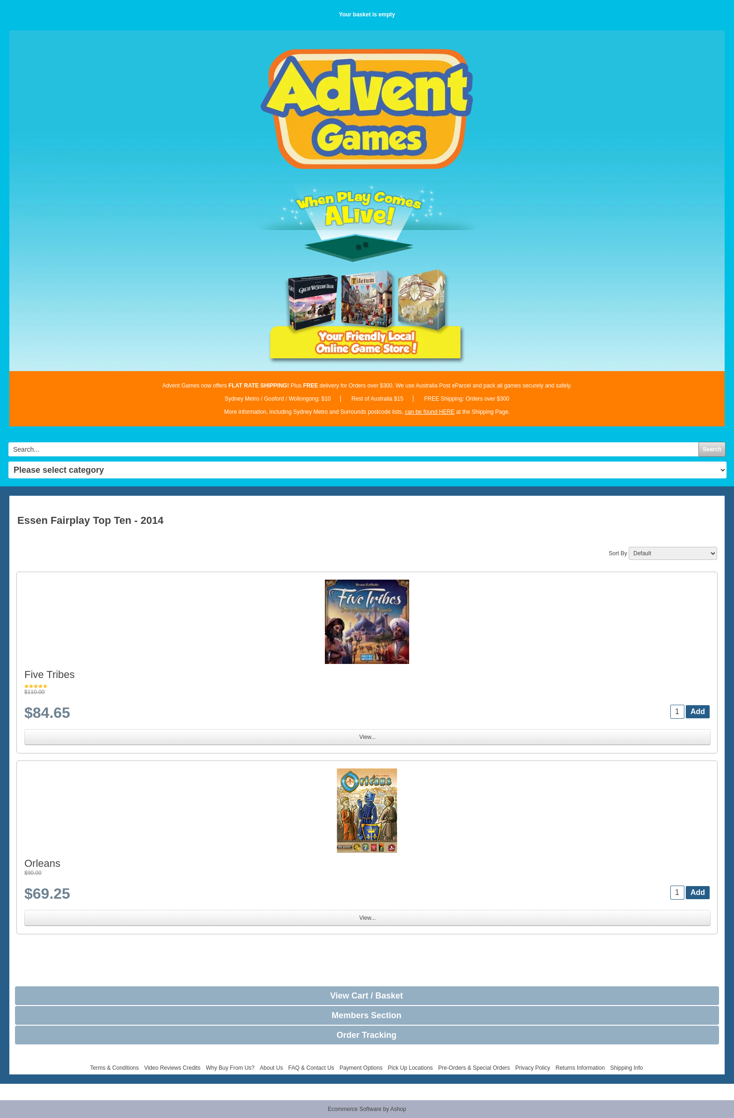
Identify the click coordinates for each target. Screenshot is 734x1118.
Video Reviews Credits (172, 1068)
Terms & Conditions (114, 1068)
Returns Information (580, 1068)
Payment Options (360, 1068)
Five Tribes (49, 674)
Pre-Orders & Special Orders (474, 1068)
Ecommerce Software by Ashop (367, 1109)
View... (367, 737)
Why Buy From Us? (230, 1068)
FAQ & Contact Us (311, 1068)
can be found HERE (430, 412)
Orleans (42, 863)
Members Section (366, 1015)
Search (712, 449)
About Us (271, 1068)
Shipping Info (626, 1068)
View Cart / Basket (366, 995)
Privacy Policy (532, 1068)
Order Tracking (366, 1035)
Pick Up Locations (410, 1068)
